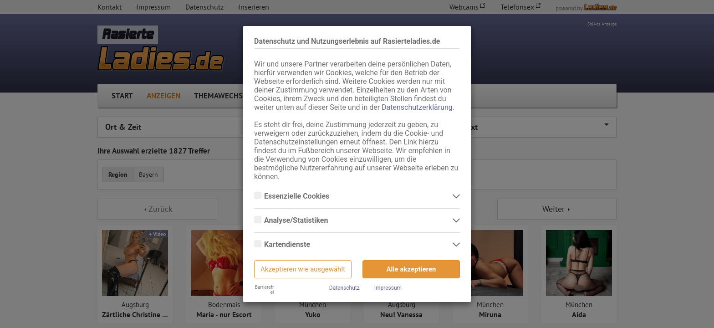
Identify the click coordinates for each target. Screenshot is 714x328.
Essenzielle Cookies (297, 196)
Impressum (388, 288)
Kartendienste (288, 244)
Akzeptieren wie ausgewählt (302, 269)
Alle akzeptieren (411, 269)
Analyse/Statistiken (297, 220)
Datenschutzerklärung (417, 107)
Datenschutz (344, 288)
